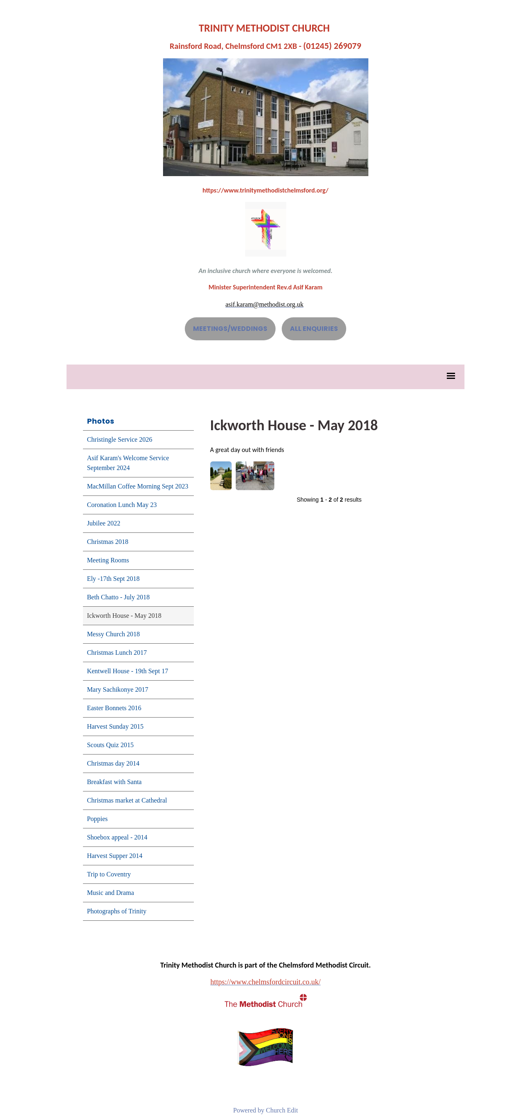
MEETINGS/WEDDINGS (230, 328)
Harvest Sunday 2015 (115, 726)
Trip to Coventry (109, 874)
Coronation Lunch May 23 (122, 504)
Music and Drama (110, 892)
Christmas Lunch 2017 (117, 652)
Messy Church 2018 (113, 634)
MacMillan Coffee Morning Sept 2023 (137, 486)
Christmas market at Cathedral (127, 800)
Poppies (97, 818)
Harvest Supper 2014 (115, 855)
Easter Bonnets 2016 (114, 707)
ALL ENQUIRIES (314, 328)
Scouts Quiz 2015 (110, 744)
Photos (100, 421)
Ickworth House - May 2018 (124, 615)
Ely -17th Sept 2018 (113, 578)
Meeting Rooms (108, 560)
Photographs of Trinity (117, 911)
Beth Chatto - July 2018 (118, 597)
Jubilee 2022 (103, 523)
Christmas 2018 (108, 541)
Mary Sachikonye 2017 (117, 689)
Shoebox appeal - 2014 (117, 837)
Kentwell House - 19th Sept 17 (127, 670)
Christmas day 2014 (113, 763)
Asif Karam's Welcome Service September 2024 (128, 462)
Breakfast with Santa (114, 781)
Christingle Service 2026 (119, 439)
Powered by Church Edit (265, 1110)
